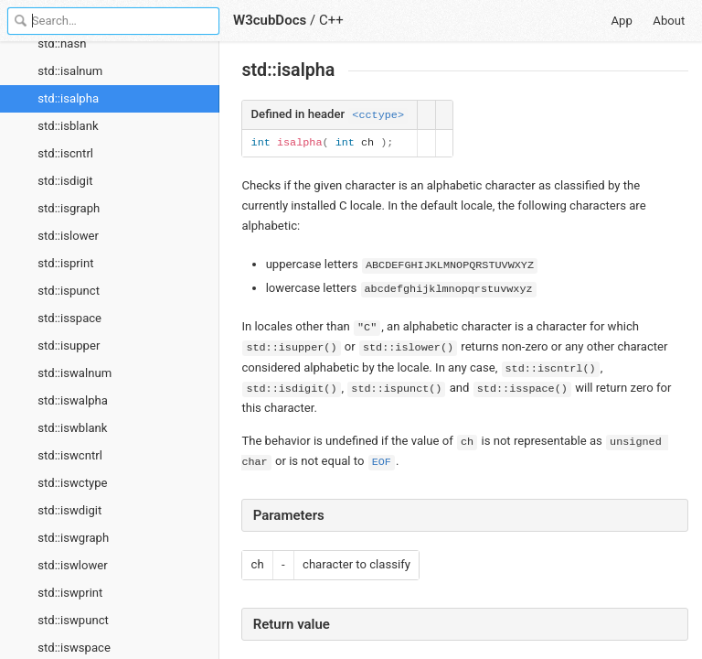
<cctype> (378, 115)
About (669, 20)
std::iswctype (72, 483)
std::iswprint (69, 593)
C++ (331, 20)
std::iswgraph (73, 538)
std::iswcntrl (69, 455)
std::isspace (69, 318)
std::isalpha (68, 98)
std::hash (61, 43)
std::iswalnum (74, 373)
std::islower (68, 236)
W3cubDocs (269, 20)
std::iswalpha (72, 400)
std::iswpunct (73, 620)
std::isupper (68, 345)
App (622, 20)
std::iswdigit (69, 510)
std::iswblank (72, 428)
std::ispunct (68, 290)
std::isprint (65, 263)
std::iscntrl (65, 153)
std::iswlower (72, 565)
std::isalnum (69, 71)
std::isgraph (68, 208)
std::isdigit (64, 181)
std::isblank (67, 126)
